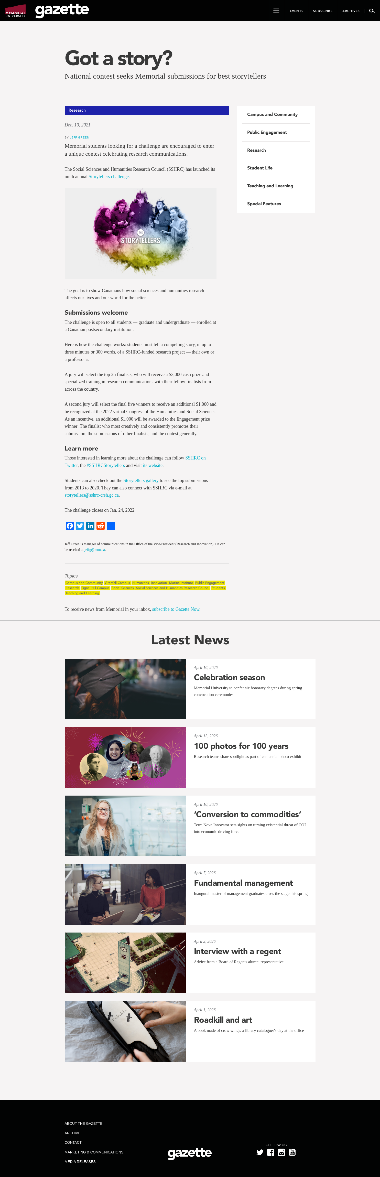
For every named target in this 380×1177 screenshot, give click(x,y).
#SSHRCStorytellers (106, 465)
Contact (73, 1142)
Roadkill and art (223, 1019)
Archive (72, 1133)
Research (72, 588)
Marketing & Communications (93, 1152)
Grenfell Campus (117, 583)
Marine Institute (181, 583)
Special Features (264, 203)
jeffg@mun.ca (94, 550)
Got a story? (118, 58)
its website (153, 465)
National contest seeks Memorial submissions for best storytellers (165, 76)
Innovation (159, 583)
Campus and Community (84, 583)
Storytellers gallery (140, 480)
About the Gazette (83, 1123)
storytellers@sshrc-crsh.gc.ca (92, 495)
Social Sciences (123, 588)
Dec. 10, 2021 (78, 124)
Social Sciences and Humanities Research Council (172, 588)
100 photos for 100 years (241, 746)
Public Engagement (209, 583)
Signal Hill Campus (95, 588)
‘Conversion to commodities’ (247, 814)
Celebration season (229, 677)
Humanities (140, 583)
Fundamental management (243, 882)
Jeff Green (80, 137)
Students (218, 588)
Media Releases (79, 1162)
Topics (71, 576)
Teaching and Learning (82, 593)
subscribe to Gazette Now (175, 609)
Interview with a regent (237, 951)
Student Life (260, 167)
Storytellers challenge (108, 176)
